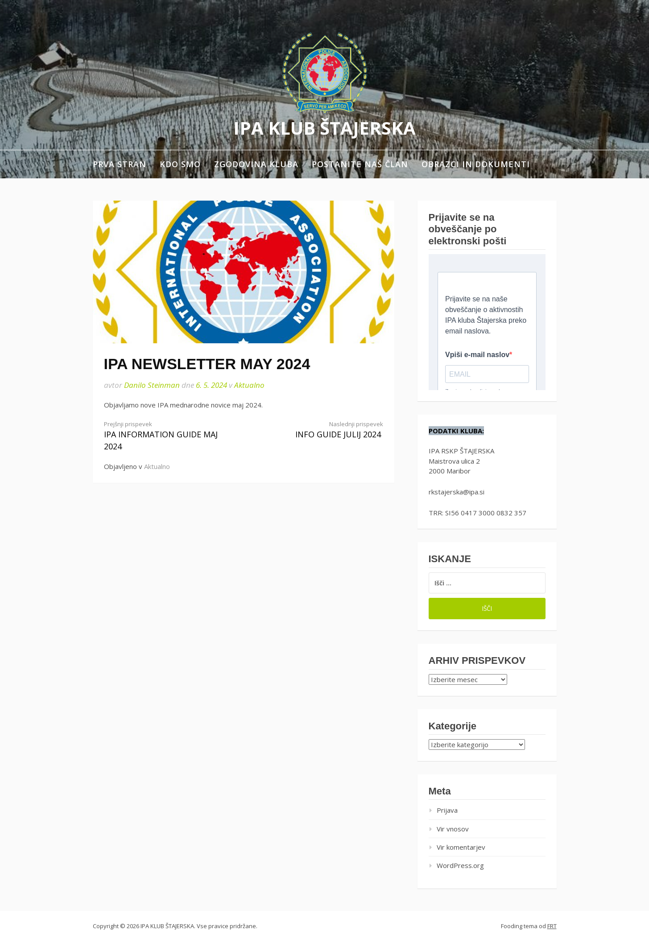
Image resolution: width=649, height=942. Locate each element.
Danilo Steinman (152, 385)
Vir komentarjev (461, 847)
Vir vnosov (453, 828)
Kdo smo (180, 164)
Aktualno (249, 385)
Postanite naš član (360, 164)
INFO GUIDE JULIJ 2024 (320, 430)
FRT (552, 926)
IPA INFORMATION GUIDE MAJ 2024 (167, 436)
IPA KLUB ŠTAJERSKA (324, 127)
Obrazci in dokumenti (476, 164)
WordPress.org (460, 865)
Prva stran (119, 164)
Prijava (447, 810)
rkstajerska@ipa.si (456, 491)
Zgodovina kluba (256, 164)
